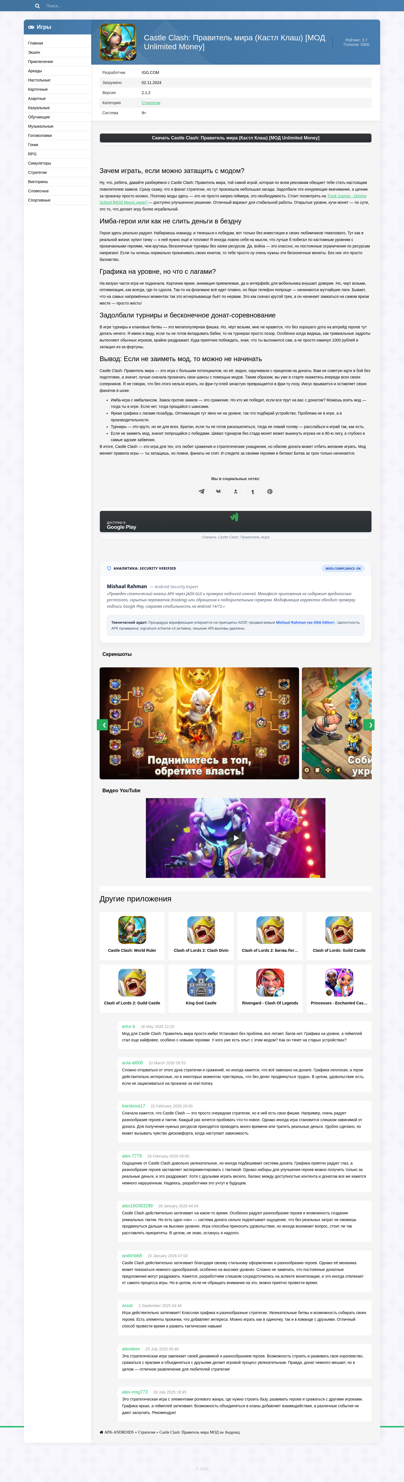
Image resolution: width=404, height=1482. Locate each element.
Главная (35, 43)
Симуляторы (39, 163)
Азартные (37, 98)
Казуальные (39, 108)
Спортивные (39, 200)
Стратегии (37, 172)
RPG (32, 154)
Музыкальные (41, 126)
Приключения (40, 61)
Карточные (38, 89)
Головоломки (40, 135)
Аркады (35, 71)
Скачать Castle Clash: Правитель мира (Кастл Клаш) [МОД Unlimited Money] (235, 140)
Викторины (38, 181)
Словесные (38, 191)
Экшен (34, 52)
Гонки (33, 144)
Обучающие (39, 117)
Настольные (39, 80)
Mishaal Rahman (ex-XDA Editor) (306, 624)
